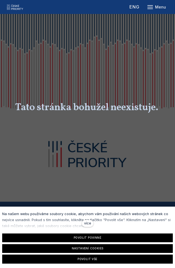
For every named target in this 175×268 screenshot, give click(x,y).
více (87, 223)
